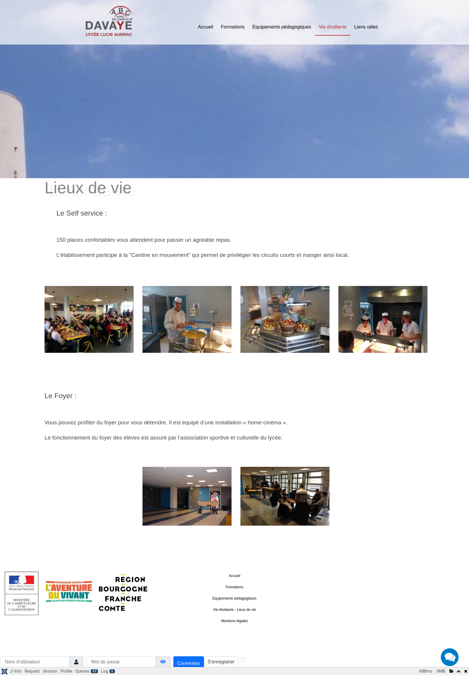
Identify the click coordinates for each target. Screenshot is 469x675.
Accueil (205, 26)
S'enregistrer (221, 661)
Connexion (188, 663)
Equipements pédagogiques (281, 26)
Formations (233, 26)
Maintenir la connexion (268, 660)
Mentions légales (234, 621)
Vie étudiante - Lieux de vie (234, 610)
